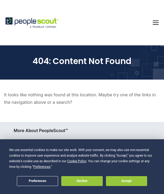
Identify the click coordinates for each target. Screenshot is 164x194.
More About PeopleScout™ (41, 130)
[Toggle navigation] (156, 23)
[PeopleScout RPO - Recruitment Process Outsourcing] (32, 22)
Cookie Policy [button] (76, 161)
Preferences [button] (41, 167)
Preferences (37, 181)
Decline (82, 181)
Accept (126, 181)
